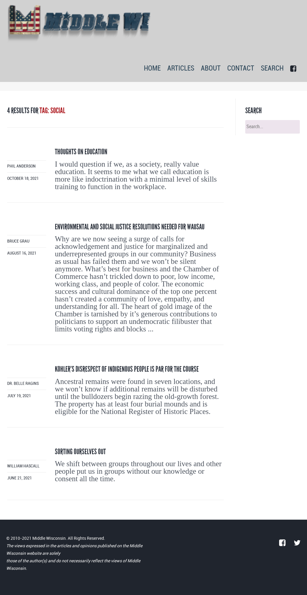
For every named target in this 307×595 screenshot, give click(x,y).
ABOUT (211, 68)
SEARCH (272, 68)
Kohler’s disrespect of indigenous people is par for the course (127, 369)
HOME (152, 68)
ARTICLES (180, 68)
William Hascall (23, 466)
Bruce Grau (18, 241)
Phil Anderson (21, 166)
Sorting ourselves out (80, 451)
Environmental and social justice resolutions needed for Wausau (129, 226)
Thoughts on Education (81, 151)
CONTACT (240, 68)
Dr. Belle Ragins (23, 383)
